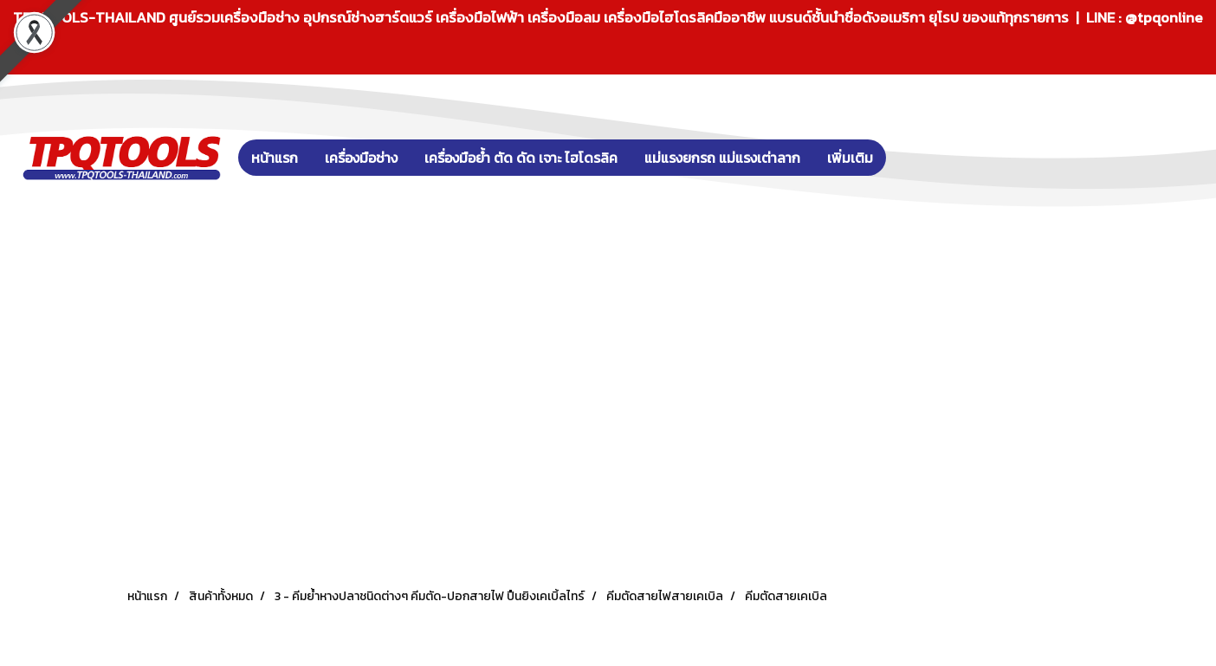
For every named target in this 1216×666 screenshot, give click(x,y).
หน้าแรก (274, 157)
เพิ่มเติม (850, 157)
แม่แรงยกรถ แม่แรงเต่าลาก (722, 157)
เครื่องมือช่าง (361, 157)
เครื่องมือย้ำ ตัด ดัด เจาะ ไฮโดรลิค (521, 157)
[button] (912, 158)
